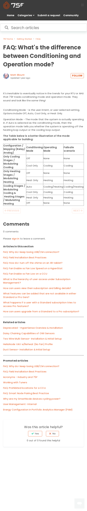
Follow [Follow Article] (77, 75)
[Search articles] (43, 27)
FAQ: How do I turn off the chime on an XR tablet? (32, 262)
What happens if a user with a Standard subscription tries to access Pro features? (39, 304)
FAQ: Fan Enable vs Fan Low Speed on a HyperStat (33, 268)
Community (71, 15)
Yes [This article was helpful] (37, 433)
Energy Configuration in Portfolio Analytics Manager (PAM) (38, 409)
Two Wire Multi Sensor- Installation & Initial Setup (32, 338)
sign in (15, 238)
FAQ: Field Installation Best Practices (25, 257)
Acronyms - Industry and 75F (20, 377)
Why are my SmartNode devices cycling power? (31, 398)
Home (10, 15)
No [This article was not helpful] (54, 433)
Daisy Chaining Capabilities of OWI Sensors (29, 333)
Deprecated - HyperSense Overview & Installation (33, 327)
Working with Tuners (15, 382)
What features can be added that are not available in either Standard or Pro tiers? (39, 295)
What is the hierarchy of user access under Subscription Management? (36, 281)
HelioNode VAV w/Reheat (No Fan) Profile (28, 344)
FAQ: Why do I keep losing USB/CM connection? (31, 252)
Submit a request (48, 15)
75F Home (8, 39)
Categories (25, 15)
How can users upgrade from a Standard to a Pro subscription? (41, 311)
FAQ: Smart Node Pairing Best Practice (26, 393)
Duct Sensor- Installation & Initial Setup (26, 349)
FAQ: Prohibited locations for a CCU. (24, 388)
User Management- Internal (20, 404)
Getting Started (24, 39)
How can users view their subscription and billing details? (37, 288)
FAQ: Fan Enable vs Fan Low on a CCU (25, 273)
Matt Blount (18, 74)
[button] (82, 5)
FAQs (38, 39)
